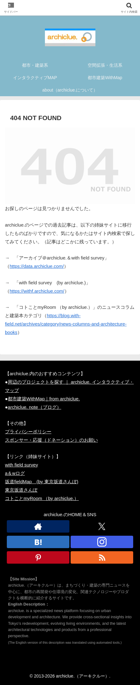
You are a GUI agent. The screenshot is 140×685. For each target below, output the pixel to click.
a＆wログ (15, 473)
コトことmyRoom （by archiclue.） (42, 498)
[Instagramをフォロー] (102, 542)
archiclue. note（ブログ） (34, 407)
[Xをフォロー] (102, 526)
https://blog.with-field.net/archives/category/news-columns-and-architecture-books (66, 324)
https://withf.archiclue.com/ (37, 291)
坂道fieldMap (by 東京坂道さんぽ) (41, 481)
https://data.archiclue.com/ (37, 266)
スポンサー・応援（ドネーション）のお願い (51, 440)
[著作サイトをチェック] (38, 526)
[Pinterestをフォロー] (38, 557)
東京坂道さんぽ (21, 490)
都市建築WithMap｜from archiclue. (44, 398)
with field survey (21, 464)
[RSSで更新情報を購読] (102, 557)
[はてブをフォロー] (38, 542)
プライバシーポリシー (28, 431)
